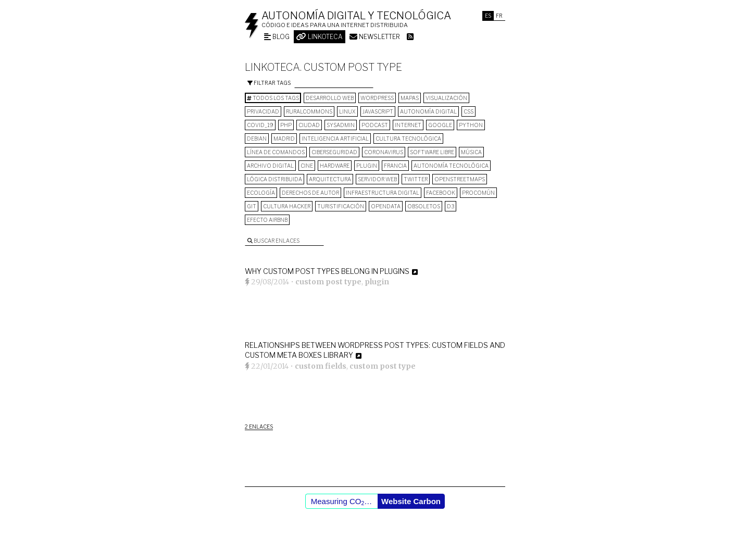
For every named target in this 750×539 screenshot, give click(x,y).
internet (408, 125)
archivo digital (270, 165)
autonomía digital (428, 111)
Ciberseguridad (334, 152)
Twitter (416, 179)
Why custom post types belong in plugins (327, 271)
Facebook (440, 193)
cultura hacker (286, 206)
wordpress (377, 98)
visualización (446, 98)
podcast (374, 125)
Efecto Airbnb (267, 220)
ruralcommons (309, 111)
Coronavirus (383, 152)
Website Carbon (411, 501)
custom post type (328, 281)
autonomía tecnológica (451, 165)
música (471, 152)
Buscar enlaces (273, 240)
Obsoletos (423, 206)
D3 (450, 206)
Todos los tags (273, 98)
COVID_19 (260, 125)
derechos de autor (310, 193)
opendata (386, 206)
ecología (261, 193)
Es (488, 15)
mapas (410, 98)
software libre (432, 152)
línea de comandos (276, 152)
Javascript (377, 111)
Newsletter (374, 37)
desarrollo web (330, 98)
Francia (395, 165)
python (471, 125)
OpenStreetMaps (459, 179)
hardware (334, 165)
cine (307, 165)
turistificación (340, 206)
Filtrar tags (269, 83)
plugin (366, 165)
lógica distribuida (274, 179)
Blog (277, 37)
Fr (499, 15)
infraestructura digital (382, 193)
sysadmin (341, 125)
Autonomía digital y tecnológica (356, 15)
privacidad (263, 111)
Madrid (284, 138)
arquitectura (330, 179)
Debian (257, 138)
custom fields (320, 366)
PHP (286, 125)
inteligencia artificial (335, 138)
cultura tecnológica (408, 138)
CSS (468, 111)
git (251, 206)
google (440, 125)
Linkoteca (319, 37)
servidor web (377, 179)
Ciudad (309, 125)
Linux (347, 111)
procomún (478, 193)
